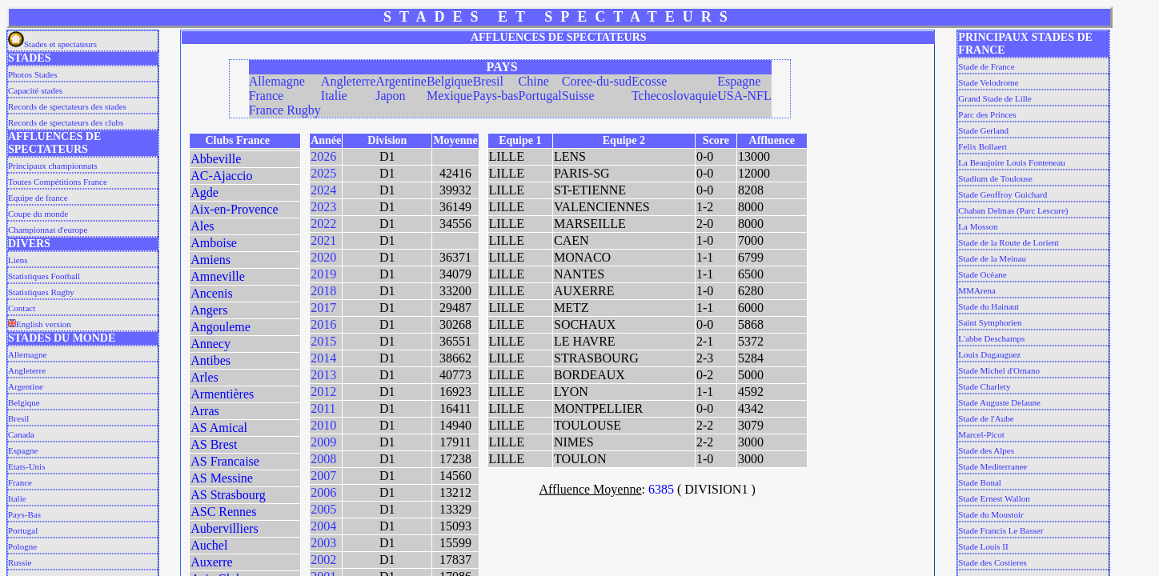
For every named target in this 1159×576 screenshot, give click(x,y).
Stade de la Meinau (992, 258)
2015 (323, 341)
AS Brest (213, 444)
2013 (323, 375)
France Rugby (285, 110)
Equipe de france (38, 197)
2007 (323, 475)
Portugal (23, 530)
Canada (21, 434)
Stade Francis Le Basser (1000, 530)
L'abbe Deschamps (991, 338)
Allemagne (27, 354)
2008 (323, 459)
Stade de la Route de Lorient (1008, 242)
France (20, 482)
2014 (323, 358)
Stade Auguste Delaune (999, 402)
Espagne (23, 450)
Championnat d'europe (47, 229)
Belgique (24, 402)
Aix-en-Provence (234, 209)
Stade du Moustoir (990, 514)
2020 (323, 257)
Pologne (22, 546)
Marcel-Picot (981, 434)
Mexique (449, 95)
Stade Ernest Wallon (993, 498)
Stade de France (986, 66)
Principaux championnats (53, 165)
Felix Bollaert (982, 146)
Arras (204, 411)
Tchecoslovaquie (674, 95)
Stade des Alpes (986, 450)
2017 (323, 307)
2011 (323, 408)
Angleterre (27, 370)
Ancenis (211, 293)
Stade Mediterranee (992, 466)
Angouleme (220, 327)
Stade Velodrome (988, 82)
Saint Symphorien (989, 322)
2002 (323, 559)
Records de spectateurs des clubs (65, 122)
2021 (323, 240)
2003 (323, 543)
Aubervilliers (224, 528)
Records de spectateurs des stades (67, 106)
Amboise (213, 243)
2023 (323, 207)
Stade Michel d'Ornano (999, 370)
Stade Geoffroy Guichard (1002, 194)
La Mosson (977, 226)
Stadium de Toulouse (995, 178)
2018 (323, 291)
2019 (323, 274)
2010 (323, 425)
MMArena (976, 290)
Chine (534, 81)
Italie (17, 498)
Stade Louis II (983, 546)
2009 (323, 442)
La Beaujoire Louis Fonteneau (1011, 162)
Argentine (25, 386)
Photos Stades (32, 74)
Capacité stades (35, 90)
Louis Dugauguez (989, 354)
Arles (204, 377)
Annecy (210, 343)
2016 (323, 324)
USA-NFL (744, 95)
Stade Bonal (979, 482)
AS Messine (221, 478)
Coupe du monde (38, 213)
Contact (21, 308)
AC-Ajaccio (221, 175)
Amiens (210, 259)
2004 (323, 526)
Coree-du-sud (597, 81)
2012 (323, 391)
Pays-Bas (24, 514)
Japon (390, 95)
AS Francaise (224, 461)
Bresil (18, 418)
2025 (323, 173)
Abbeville (215, 159)
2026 (323, 156)
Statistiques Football (44, 276)
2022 (323, 223)
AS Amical (218, 427)
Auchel (208, 545)
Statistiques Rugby (41, 292)
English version (39, 324)
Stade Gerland (983, 130)
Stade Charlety (984, 386)
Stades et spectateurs (52, 44)
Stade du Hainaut (988, 306)
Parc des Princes (987, 114)
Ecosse (649, 81)
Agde (204, 192)
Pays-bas (496, 95)
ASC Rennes (223, 511)
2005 (323, 509)
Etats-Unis (26, 466)
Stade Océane (982, 274)
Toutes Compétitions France (57, 181)
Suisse (578, 95)
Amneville (217, 276)
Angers (208, 310)
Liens (17, 260)
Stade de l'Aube (985, 418)
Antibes (210, 360)
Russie (19, 562)
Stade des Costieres (992, 562)
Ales (202, 226)
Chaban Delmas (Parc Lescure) (1013, 210)
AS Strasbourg (228, 495)
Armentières (222, 394)
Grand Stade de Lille (994, 98)
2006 (323, 492)
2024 (323, 190)
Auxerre (211, 562)
